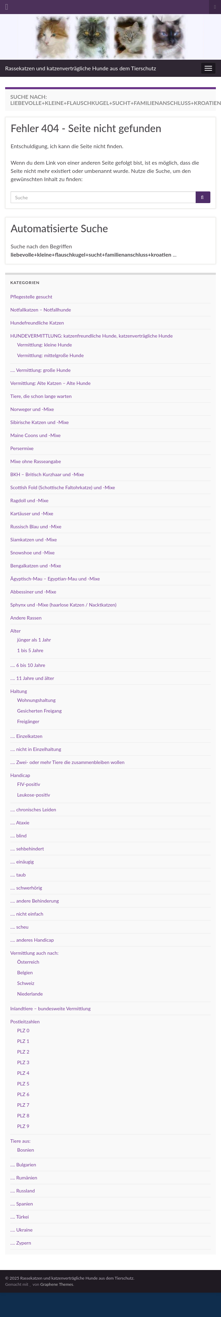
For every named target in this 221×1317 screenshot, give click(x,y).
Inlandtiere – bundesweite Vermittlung (50, 1008)
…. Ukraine (21, 1230)
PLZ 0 (23, 1030)
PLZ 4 (23, 1073)
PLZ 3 (23, 1062)
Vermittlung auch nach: (34, 953)
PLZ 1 (23, 1041)
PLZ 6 (23, 1094)
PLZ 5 (23, 1083)
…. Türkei (19, 1217)
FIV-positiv (28, 784)
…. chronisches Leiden (33, 809)
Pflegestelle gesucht (31, 296)
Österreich (28, 962)
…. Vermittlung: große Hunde (40, 370)
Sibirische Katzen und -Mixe (39, 422)
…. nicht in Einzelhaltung (35, 749)
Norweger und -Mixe (32, 409)
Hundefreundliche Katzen (37, 323)
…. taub (18, 875)
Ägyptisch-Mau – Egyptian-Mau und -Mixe (55, 578)
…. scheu (19, 927)
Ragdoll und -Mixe (29, 500)
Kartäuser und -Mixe (31, 513)
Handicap (20, 775)
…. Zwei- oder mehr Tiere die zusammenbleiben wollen (67, 762)
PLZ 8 (23, 1115)
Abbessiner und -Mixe (33, 592)
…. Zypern (20, 1243)
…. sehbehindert (27, 848)
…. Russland (22, 1190)
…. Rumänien (23, 1177)
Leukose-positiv (33, 795)
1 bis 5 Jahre (30, 650)
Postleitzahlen (25, 1021)
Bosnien (25, 1150)
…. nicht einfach (26, 914)
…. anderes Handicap (32, 940)
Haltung (18, 691)
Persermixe (22, 448)
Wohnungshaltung (36, 700)
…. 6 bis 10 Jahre (27, 665)
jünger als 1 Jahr (34, 640)
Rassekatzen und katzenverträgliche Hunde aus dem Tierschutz (80, 68)
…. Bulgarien (23, 1164)
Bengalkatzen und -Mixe (35, 565)
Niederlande (30, 994)
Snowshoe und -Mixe (32, 552)
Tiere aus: (20, 1141)
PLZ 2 (23, 1052)
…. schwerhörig (26, 888)
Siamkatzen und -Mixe (33, 539)
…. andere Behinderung (34, 901)
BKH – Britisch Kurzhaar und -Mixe (47, 474)
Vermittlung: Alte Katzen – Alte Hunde (50, 383)
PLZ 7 (23, 1105)
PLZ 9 (23, 1126)
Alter (15, 631)
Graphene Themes (56, 1284)
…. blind (18, 835)
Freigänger (28, 721)
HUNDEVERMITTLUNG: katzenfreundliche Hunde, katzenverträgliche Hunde (91, 336)
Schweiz (25, 983)
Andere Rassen (25, 618)
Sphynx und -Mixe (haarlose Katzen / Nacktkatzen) (63, 605)
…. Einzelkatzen (26, 736)
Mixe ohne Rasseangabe (35, 461)
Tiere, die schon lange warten (41, 396)
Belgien (25, 972)
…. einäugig (22, 862)
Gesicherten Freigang (39, 711)
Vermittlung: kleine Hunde (44, 345)
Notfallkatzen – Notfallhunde (40, 310)
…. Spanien (21, 1204)
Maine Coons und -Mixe (35, 435)
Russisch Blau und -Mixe (35, 526)
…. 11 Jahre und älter (32, 678)
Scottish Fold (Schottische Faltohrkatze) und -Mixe (62, 487)
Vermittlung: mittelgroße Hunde (50, 355)
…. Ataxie (19, 822)
